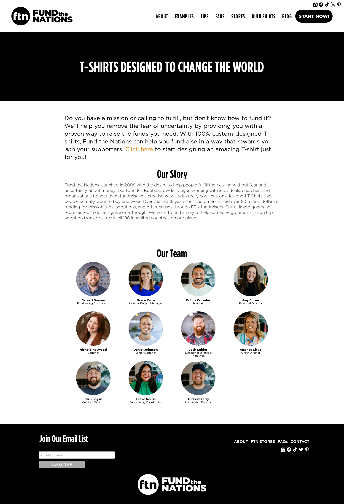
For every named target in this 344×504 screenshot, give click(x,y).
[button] (184, 16)
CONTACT (299, 442)
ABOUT (162, 16)
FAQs (220, 16)
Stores (238, 16)
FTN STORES (263, 442)
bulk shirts (263, 16)
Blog (287, 16)
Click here (139, 149)
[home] (42, 16)
